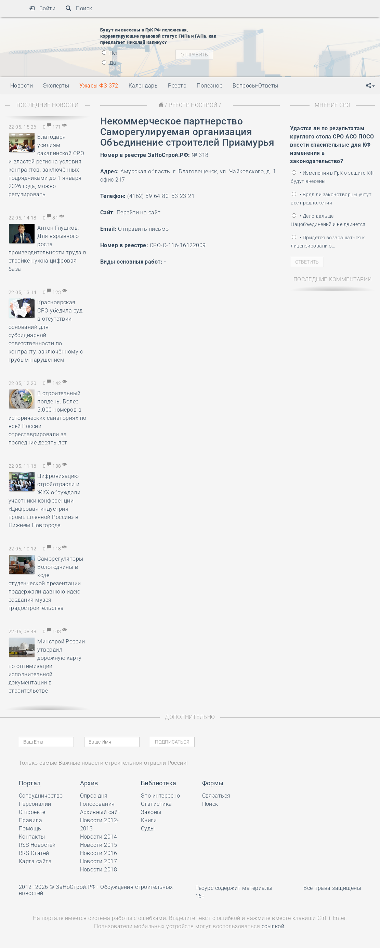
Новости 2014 (98, 836)
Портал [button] (30, 783)
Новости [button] (21, 85)
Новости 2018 (98, 869)
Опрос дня (94, 795)
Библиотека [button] (158, 783)
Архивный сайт (100, 812)
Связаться (216, 795)
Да (109, 63)
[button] (370, 85)
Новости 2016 (98, 853)
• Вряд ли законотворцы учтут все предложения (331, 198)
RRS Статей (34, 853)
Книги (149, 820)
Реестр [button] (177, 85)
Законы (151, 812)
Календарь (143, 85)
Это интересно (160, 795)
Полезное (209, 85)
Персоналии (35, 804)
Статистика (156, 804)
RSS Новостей (37, 845)
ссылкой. (274, 926)
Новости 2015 (98, 845)
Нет (110, 53)
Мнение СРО (333, 105)
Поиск (79, 8)
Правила (30, 820)
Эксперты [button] (56, 85)
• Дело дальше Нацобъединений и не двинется (328, 220)
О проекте (32, 812)
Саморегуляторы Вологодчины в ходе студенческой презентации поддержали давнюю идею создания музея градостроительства (46, 583)
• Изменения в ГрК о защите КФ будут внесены (332, 177)
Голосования (97, 804)
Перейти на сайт (139, 212)
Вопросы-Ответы (255, 85)
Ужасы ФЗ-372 (98, 85)
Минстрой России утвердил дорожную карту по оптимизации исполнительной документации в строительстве (47, 666)
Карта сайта (35, 861)
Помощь (30, 828)
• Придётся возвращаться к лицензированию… (328, 242)
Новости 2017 (98, 861)
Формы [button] (213, 783)
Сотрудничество (41, 795)
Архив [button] (89, 783)
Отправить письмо (143, 229)
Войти (42, 8)
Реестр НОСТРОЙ (193, 105)
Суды (148, 828)
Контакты (32, 836)
